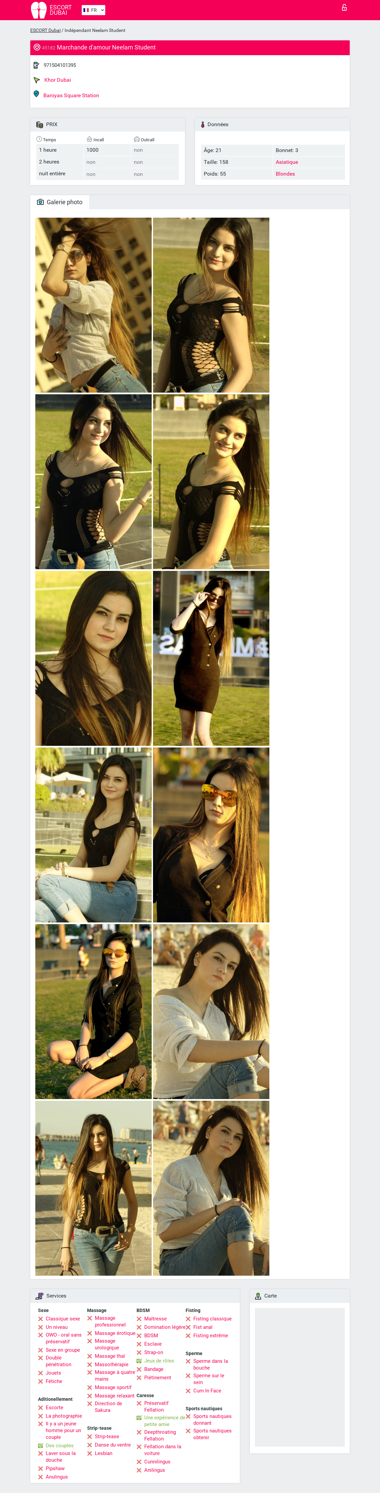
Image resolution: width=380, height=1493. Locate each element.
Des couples (60, 1446)
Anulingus (57, 1477)
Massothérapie (111, 1364)
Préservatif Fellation (156, 1406)
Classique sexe (63, 1319)
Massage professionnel (110, 1321)
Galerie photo (59, 202)
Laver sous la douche (61, 1456)
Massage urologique (107, 1344)
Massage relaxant (115, 1396)
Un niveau (57, 1327)
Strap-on (153, 1352)
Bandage (153, 1369)
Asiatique (287, 162)
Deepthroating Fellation (160, 1435)
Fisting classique (212, 1319)
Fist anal (203, 1327)
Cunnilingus (157, 1462)
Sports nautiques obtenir (212, 1434)
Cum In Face (207, 1391)
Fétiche (54, 1381)
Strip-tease (107, 1436)
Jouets (53, 1373)
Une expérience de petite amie (164, 1421)
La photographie (64, 1416)
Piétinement (157, 1378)
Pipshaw (55, 1468)
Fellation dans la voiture (162, 1450)
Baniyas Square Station (66, 94)
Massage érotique (115, 1333)
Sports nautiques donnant (212, 1419)
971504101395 (60, 65)
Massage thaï (110, 1356)
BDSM (151, 1336)
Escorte (54, 1408)
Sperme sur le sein (208, 1379)
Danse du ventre (113, 1445)
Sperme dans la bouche (210, 1364)
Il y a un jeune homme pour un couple (63, 1430)
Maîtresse (155, 1319)
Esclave (153, 1344)
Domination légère (165, 1327)
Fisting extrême (210, 1336)
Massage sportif (113, 1387)
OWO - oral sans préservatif (64, 1338)
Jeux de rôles (159, 1361)
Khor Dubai (52, 80)
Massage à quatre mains (115, 1375)
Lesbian (103, 1453)
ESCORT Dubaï (45, 30)
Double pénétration (58, 1361)
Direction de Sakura (108, 1406)
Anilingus (154, 1470)
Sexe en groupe (63, 1350)
